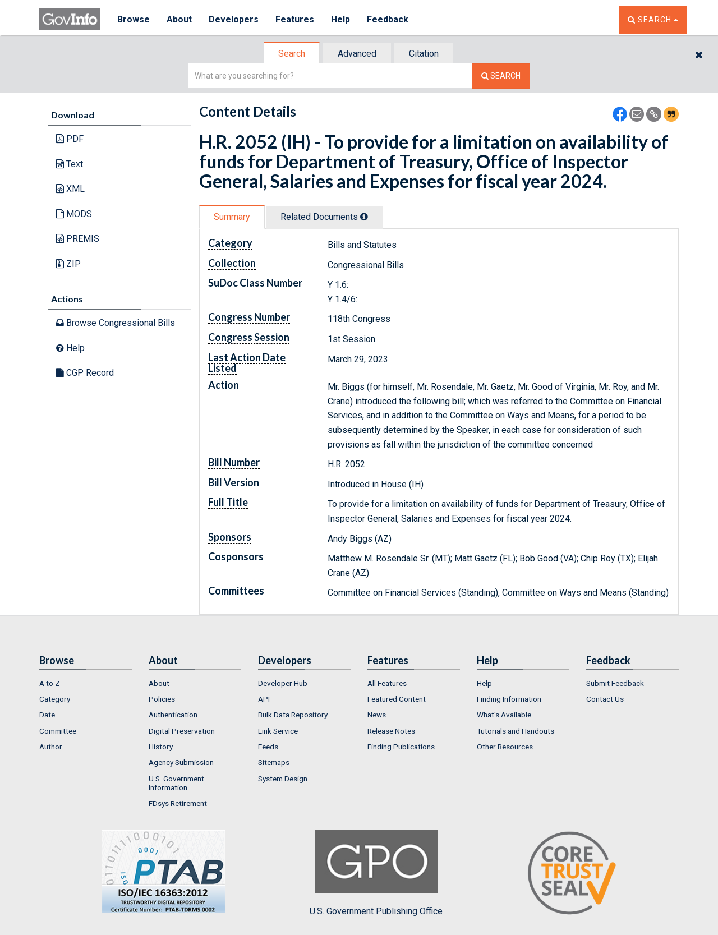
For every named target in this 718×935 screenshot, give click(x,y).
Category (54, 698)
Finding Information (509, 698)
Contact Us (605, 698)
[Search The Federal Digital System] (501, 76)
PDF (70, 138)
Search (291, 53)
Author (50, 746)
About (179, 19)
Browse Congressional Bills (115, 322)
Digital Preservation (182, 730)
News (376, 714)
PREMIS (77, 238)
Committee (57, 730)
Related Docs (324, 216)
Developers (234, 19)
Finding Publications (401, 746)
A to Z (49, 683)
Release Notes (391, 730)
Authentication (173, 714)
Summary (232, 216)
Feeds (268, 746)
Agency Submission (181, 762)
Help (340, 19)
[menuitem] (85, 683)
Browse (133, 19)
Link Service (278, 730)
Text (69, 164)
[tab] (292, 54)
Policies (162, 698)
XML (70, 188)
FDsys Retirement (178, 803)
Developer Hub (282, 683)
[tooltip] (364, 216)
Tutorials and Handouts (515, 730)
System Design (282, 778)
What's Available (504, 714)
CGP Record (85, 372)
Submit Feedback (615, 683)
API (264, 698)
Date (47, 714)
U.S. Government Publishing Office (376, 873)
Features (294, 19)
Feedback (387, 19)
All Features (387, 683)
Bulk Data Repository (293, 714)
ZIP (68, 264)
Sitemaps (273, 762)
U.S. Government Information (176, 783)
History (161, 746)
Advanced (357, 53)
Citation (424, 53)
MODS (74, 214)
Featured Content (396, 698)
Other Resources (505, 746)
